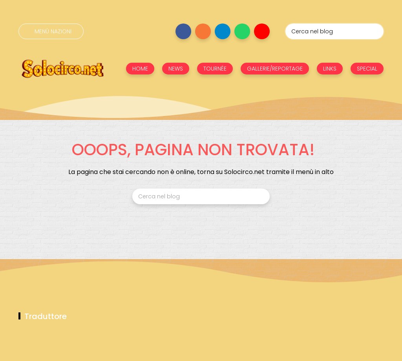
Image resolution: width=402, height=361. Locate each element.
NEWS (175, 69)
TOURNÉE (215, 69)
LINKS (329, 69)
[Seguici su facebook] (183, 31)
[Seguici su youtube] (262, 31)
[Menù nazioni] (51, 31)
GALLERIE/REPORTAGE (275, 69)
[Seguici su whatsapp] (242, 31)
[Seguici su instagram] (203, 31)
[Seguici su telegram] (222, 31)
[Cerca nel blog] (334, 31)
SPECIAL (367, 69)
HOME (140, 69)
